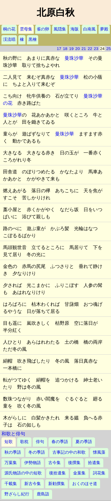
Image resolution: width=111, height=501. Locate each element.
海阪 (74, 29)
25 (108, 48)
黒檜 (32, 39)
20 (77, 48)
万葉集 (10, 462)
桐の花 (9, 29)
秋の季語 (12, 452)
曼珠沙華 (74, 58)
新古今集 (32, 483)
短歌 (8, 441)
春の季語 (60, 441)
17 (59, 48)
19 (71, 48)
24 (102, 48)
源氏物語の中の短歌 (23, 473)
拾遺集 (94, 462)
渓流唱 (9, 39)
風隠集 (60, 29)
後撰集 (74, 462)
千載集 (10, 483)
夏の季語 (83, 441)
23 (96, 48)
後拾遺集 (57, 473)
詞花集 (99, 473)
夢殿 (104, 29)
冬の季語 (36, 452)
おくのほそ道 (84, 483)
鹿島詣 (43, 494)
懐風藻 (99, 452)
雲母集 (26, 29)
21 (83, 48)
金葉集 (79, 473)
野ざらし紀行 (16, 494)
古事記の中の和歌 (69, 452)
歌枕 (24, 441)
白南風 (89, 29)
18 (65, 48)
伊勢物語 (32, 462)
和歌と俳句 (13, 433)
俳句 (40, 441)
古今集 (54, 462)
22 (90, 48)
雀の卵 (43, 29)
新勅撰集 (56, 483)
